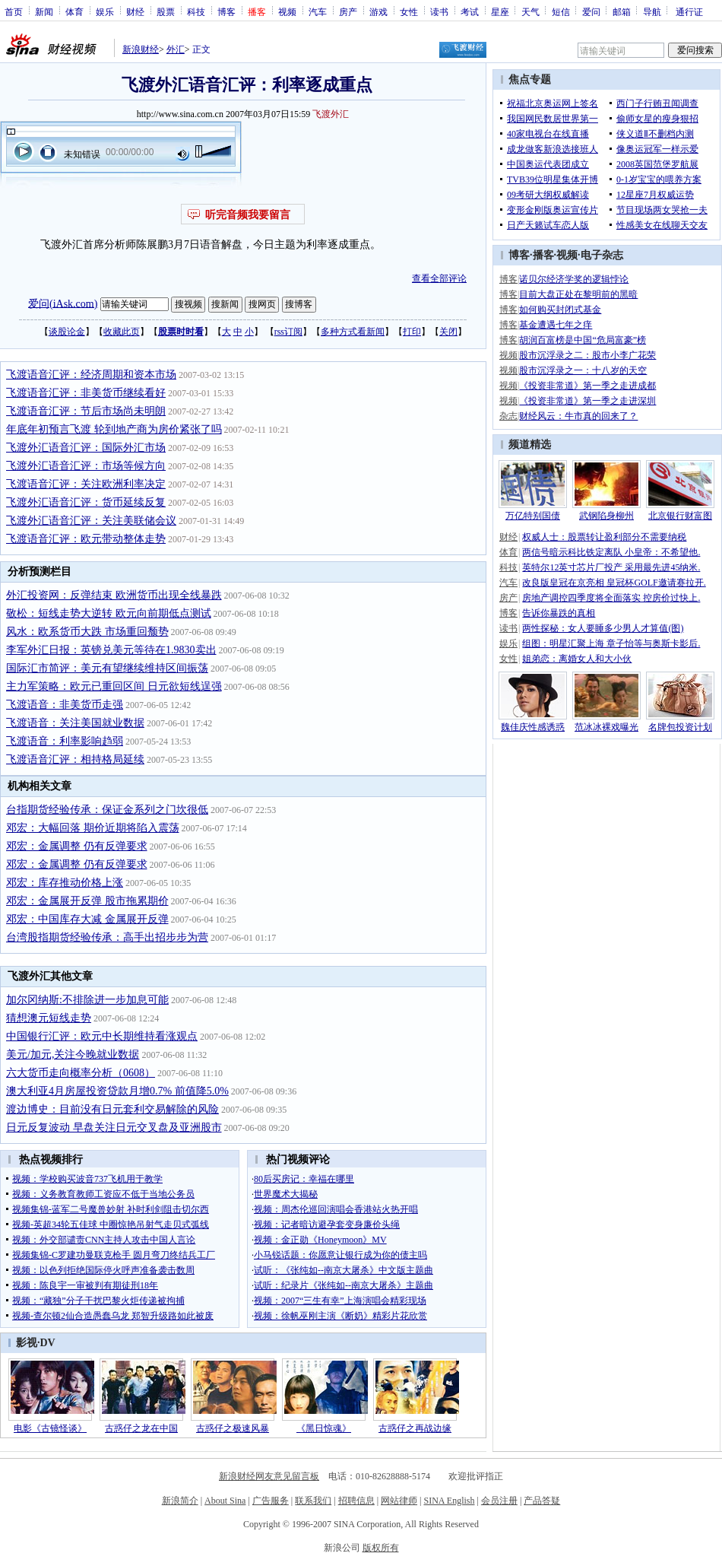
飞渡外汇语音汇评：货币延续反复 (86, 502)
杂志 (508, 416)
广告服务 (270, 1500)
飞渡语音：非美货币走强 (64, 704)
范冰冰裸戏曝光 (606, 727)
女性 (409, 11)
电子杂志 (602, 255)
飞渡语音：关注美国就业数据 (75, 723)
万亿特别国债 (532, 515)
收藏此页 (121, 331)
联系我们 (313, 1500)
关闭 (448, 331)
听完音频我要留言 (247, 215)
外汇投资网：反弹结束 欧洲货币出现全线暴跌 (114, 595)
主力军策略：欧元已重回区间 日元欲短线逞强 (114, 686)
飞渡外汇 (330, 114)
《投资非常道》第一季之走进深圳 (587, 400)
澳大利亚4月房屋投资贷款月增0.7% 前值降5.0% (117, 1091)
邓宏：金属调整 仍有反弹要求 (76, 846)
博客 (226, 11)
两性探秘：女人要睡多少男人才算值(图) (602, 628)
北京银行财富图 (680, 515)
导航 (652, 11)
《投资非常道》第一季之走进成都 (587, 385)
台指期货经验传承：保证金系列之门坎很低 (107, 809)
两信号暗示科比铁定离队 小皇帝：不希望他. (611, 552)
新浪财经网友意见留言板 (269, 1476)
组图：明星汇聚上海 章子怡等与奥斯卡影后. (611, 643)
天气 (530, 11)
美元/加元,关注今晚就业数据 (72, 1054)
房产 (348, 11)
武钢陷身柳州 (606, 515)
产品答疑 (542, 1500)
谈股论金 (67, 331)
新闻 (44, 11)
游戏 (378, 11)
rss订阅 (288, 331)
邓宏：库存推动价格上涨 (64, 882)
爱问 (591, 11)
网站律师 (399, 1500)
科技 (196, 11)
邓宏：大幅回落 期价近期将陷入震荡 (92, 828)
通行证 (689, 11)
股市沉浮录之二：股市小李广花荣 (587, 355)
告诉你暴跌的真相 (558, 613)
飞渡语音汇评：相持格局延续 (75, 759)
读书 (439, 11)
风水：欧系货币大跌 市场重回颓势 (87, 631)
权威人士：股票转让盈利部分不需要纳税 (604, 537)
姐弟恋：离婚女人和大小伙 (577, 658)
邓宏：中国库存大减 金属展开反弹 (87, 919)
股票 (166, 11)
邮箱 (622, 11)
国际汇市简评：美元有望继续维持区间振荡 (107, 668)
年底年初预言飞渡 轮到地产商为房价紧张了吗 (114, 429)
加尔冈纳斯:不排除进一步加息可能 (87, 999)
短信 (561, 11)
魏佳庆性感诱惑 (533, 727)
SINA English (448, 1500)
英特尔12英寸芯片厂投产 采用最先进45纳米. (611, 567)
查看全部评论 (439, 278)
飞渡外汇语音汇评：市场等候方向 (86, 466)
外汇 (175, 49)
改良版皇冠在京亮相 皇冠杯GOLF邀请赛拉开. (613, 582)
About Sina (224, 1500)
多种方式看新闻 (353, 331)
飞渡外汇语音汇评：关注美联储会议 (91, 520)
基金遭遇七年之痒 (555, 324)
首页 (14, 11)
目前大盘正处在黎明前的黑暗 (578, 294)
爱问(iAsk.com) (62, 303)
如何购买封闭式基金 (560, 309)
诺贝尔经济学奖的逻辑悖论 (574, 279)
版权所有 (381, 1547)
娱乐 (105, 11)
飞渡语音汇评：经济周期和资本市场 (91, 374)
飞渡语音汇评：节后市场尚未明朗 (86, 411)
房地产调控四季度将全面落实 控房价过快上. (611, 597)
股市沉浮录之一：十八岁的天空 (583, 370)
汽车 (318, 11)
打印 (412, 331)
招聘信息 (356, 1500)
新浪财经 (140, 49)
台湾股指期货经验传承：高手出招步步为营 (107, 937)
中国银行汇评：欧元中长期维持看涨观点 (102, 1036)
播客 (543, 255)
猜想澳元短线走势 (48, 1018)
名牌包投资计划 (680, 727)
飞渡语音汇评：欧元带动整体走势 (86, 539)
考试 (470, 11)
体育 (74, 11)
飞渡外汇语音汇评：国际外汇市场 (86, 447)
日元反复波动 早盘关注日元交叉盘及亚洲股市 (114, 1127)
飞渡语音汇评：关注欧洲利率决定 (86, 484)
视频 (287, 11)
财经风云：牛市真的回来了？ (578, 416)
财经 (135, 11)
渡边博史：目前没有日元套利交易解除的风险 (112, 1109)
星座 (500, 11)
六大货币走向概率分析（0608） (80, 1072)
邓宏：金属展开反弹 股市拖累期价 (87, 901)
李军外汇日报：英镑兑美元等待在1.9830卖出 (111, 650)
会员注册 (499, 1500)
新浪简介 (180, 1500)
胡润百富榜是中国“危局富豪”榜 (582, 340)
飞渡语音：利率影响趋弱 (64, 741)
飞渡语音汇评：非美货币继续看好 (86, 393)
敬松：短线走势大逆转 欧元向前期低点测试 (108, 613)
